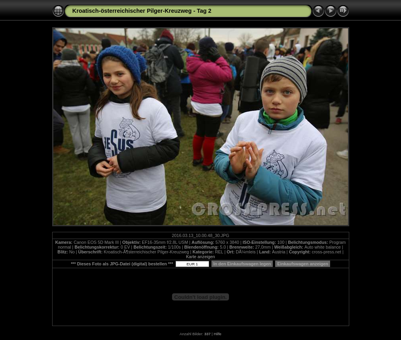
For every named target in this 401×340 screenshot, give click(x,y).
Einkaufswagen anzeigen (302, 263)
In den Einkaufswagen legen (242, 263)
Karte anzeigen (200, 256)
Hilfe (217, 334)
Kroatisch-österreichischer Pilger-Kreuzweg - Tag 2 (141, 11)
